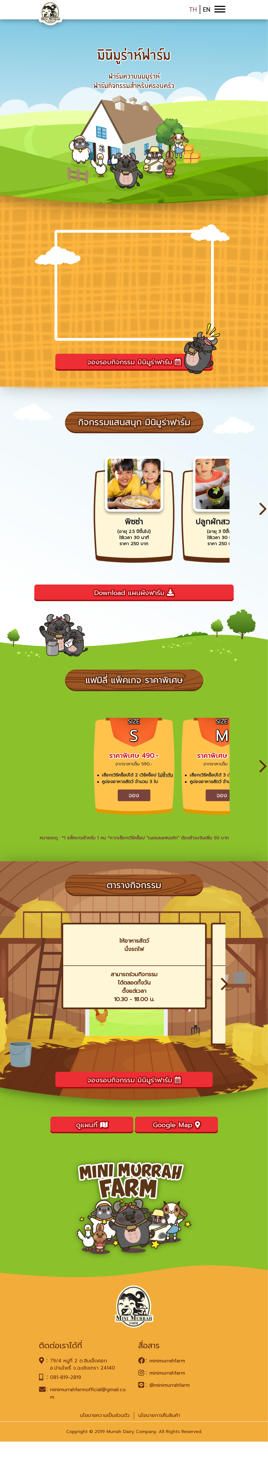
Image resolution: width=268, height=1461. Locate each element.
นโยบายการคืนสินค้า (159, 1434)
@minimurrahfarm (169, 1404)
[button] (263, 513)
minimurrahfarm (167, 1380)
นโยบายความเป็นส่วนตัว (105, 1434)
